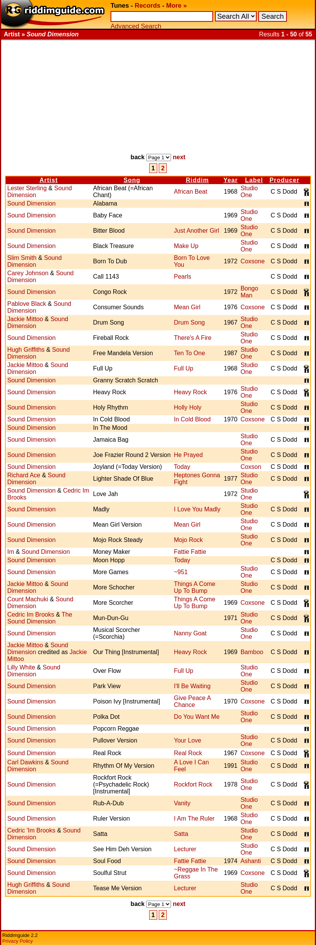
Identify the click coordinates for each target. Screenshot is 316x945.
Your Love (187, 740)
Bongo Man (249, 292)
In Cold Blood (192, 419)
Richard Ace (23, 475)
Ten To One (189, 353)
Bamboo (252, 652)
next (179, 157)
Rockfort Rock (193, 784)
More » (176, 5)
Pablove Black (26, 303)
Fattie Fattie (190, 551)
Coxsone (253, 261)
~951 (181, 572)
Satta (181, 834)
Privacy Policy (17, 941)
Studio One (249, 191)
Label (254, 180)
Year (230, 180)
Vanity (182, 803)
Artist (48, 180)
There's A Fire (193, 338)
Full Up (184, 368)
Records (147, 5)
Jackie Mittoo (25, 319)
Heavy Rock (190, 392)
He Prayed (188, 455)
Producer (284, 180)
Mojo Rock (188, 540)
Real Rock (188, 753)
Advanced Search (136, 26)
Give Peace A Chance (192, 701)
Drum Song (189, 322)
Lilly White (21, 667)
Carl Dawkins (25, 762)
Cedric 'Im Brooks (31, 830)
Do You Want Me (197, 716)
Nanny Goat (190, 633)
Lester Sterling (27, 188)
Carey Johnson (28, 273)
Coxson (251, 467)
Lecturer (185, 849)
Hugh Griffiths (26, 349)
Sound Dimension (31, 203)
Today (182, 467)
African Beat (190, 191)
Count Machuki (27, 599)
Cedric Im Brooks (30, 614)
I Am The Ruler (194, 818)
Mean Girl (187, 307)
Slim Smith (21, 258)
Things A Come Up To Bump (195, 587)
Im (10, 551)
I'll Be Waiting (192, 686)
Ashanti (251, 861)
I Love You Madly (197, 509)
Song (132, 180)
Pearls (182, 276)
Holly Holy (188, 407)
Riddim (197, 180)
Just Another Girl (196, 230)
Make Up (186, 246)
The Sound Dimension (39, 618)
